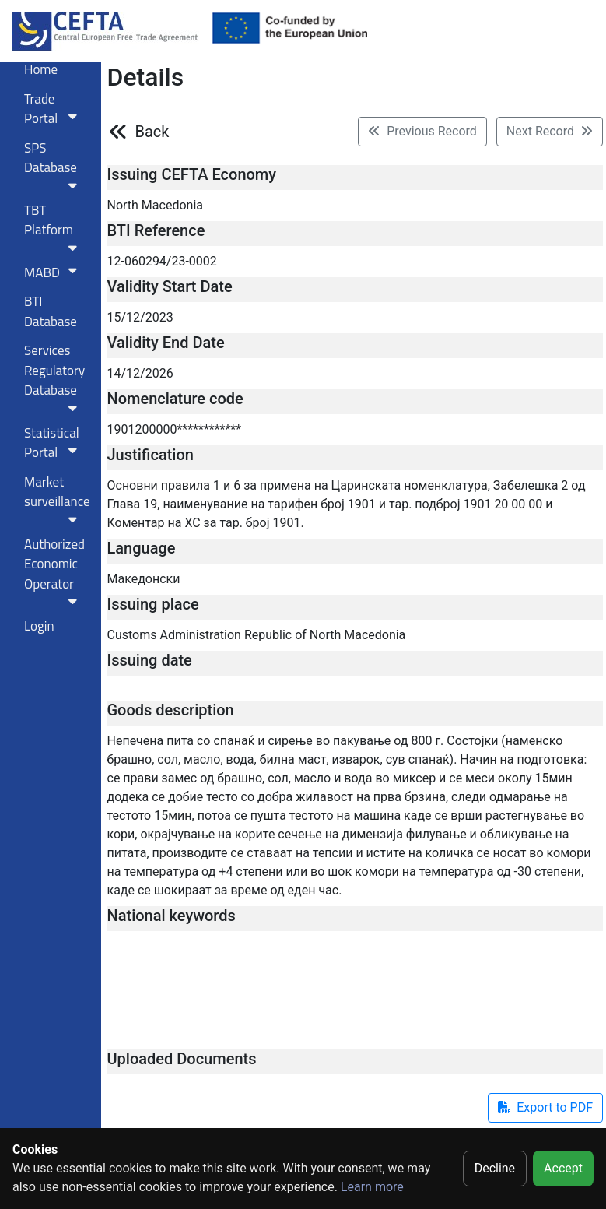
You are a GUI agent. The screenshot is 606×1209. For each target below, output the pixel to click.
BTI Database (50, 311)
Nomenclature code (175, 398)
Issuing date (149, 660)
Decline (495, 1168)
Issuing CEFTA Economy (192, 174)
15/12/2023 (140, 317)
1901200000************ (174, 429)
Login (39, 626)
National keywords (171, 915)
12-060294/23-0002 (162, 261)
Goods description (170, 710)
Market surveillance (56, 498)
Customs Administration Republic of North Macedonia (256, 634)
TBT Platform (53, 227)
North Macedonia (155, 205)
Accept (563, 1168)
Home (41, 69)
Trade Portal (53, 109)
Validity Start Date (170, 286)
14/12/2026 (140, 373)
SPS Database (53, 165)
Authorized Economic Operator (54, 571)
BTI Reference (156, 230)
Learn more (372, 1186)
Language (141, 548)
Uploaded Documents (182, 1058)
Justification (150, 454)
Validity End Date (166, 342)
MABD (53, 272)
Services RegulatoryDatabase (54, 377)
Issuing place (153, 604)
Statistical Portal (53, 443)
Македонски (143, 578)
